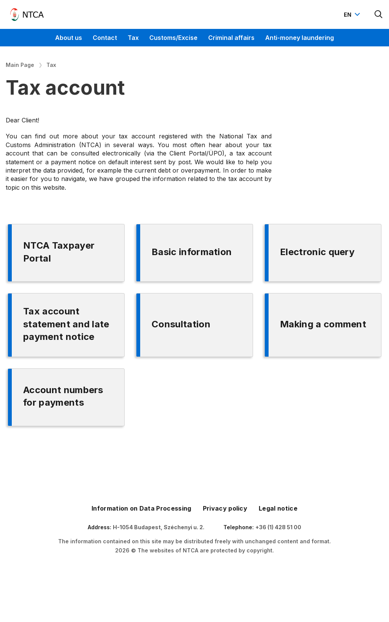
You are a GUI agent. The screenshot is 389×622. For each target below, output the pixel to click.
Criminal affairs (231, 37)
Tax (133, 37)
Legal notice (278, 508)
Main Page (20, 65)
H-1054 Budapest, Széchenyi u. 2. (158, 527)
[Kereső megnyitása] (378, 14)
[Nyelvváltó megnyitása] (353, 14)
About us (68, 37)
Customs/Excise (173, 37)
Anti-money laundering (299, 37)
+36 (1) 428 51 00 (278, 527)
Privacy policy (225, 508)
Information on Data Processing (141, 508)
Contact (105, 37)
